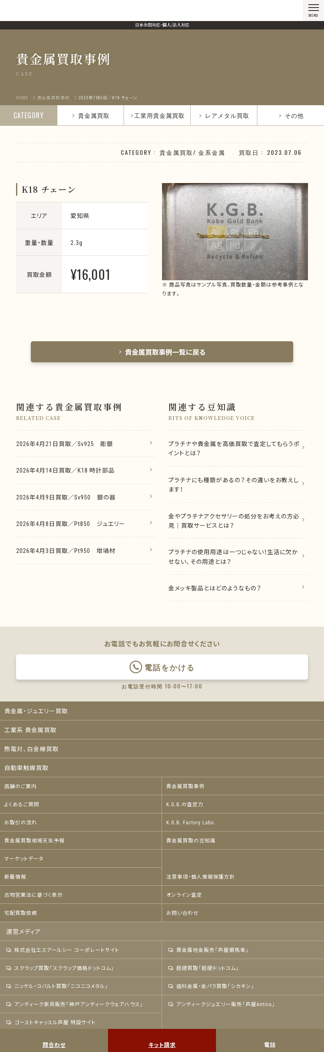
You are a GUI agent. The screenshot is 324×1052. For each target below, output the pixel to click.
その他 (291, 115)
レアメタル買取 (223, 115)
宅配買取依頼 (20, 913)
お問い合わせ (182, 913)
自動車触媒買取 (26, 767)
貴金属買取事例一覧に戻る (162, 352)
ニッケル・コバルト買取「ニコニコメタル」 (57, 986)
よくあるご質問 (21, 804)
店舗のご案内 (20, 786)
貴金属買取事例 (185, 786)
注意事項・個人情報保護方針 (200, 876)
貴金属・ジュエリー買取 (36, 711)
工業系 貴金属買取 (30, 729)
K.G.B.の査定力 (184, 804)
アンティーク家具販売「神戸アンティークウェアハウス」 (74, 1004)
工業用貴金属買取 (159, 115)
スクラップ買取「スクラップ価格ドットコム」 (60, 968)
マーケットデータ (23, 858)
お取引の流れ (20, 822)
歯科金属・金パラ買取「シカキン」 (211, 986)
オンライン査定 (184, 894)
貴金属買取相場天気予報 (34, 840)
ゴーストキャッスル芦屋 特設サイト (51, 1022)
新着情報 (15, 876)
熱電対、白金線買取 (31, 748)
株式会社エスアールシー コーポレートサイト (62, 950)
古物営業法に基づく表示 (33, 894)
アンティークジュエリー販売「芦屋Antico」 (221, 1004)
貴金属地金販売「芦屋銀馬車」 (208, 950)
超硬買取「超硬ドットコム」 (203, 968)
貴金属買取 (90, 115)
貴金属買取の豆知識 (191, 840)
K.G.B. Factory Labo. (191, 822)
